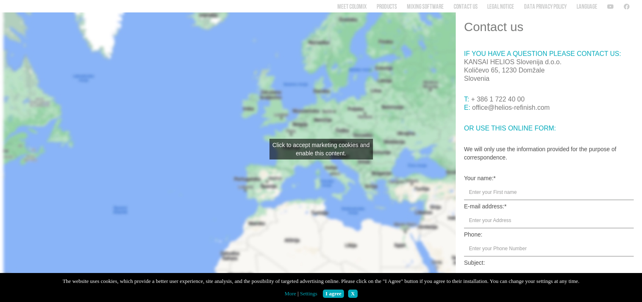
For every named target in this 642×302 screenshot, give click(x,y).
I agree (333, 293)
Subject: (474, 262)
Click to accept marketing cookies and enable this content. (321, 149)
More (290, 293)
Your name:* (480, 178)
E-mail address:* (485, 206)
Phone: (473, 234)
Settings (308, 293)
